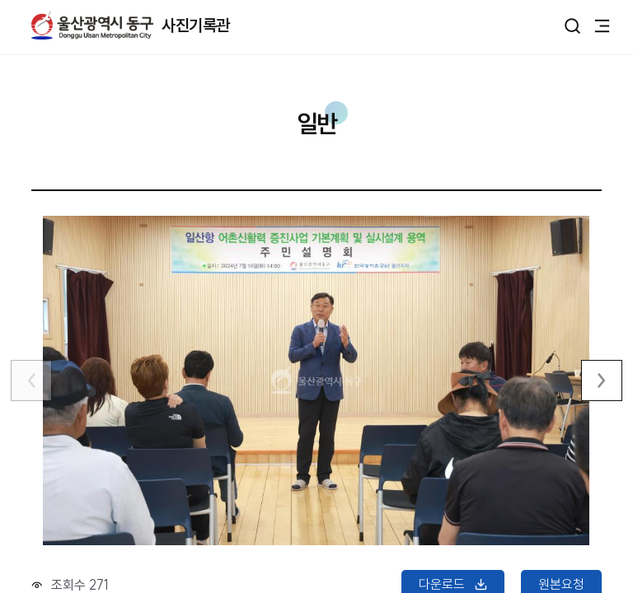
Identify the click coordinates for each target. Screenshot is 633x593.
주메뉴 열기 (601, 24)
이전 (31, 380)
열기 (572, 26)
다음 (601, 380)
